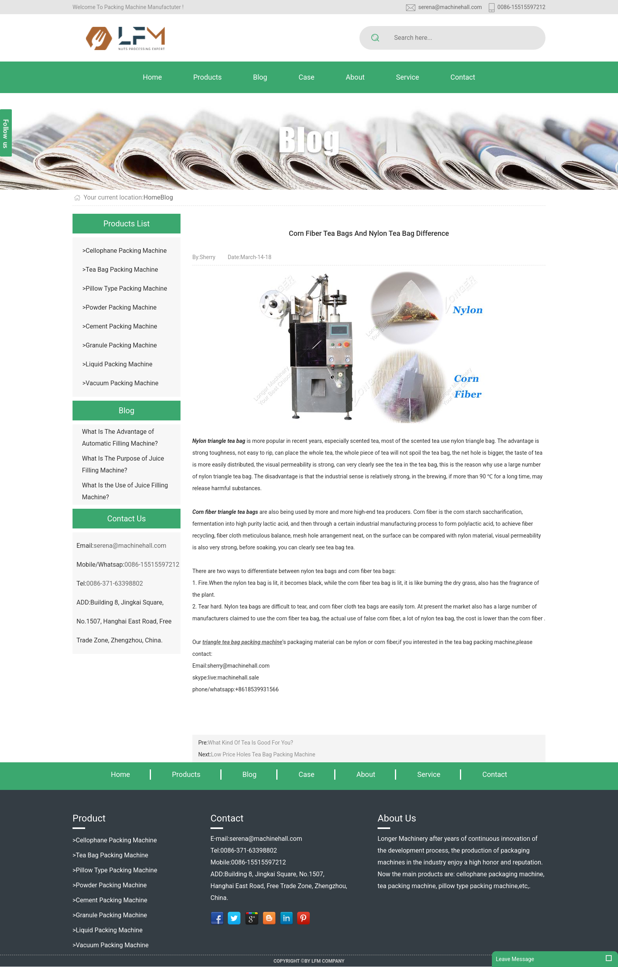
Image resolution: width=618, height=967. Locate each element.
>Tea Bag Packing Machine (120, 269)
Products (207, 77)
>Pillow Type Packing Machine (124, 288)
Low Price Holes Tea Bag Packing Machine (263, 754)
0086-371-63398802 (114, 583)
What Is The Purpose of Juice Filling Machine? (123, 464)
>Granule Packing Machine (119, 345)
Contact (462, 77)
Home (152, 77)
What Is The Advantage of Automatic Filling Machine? (120, 437)
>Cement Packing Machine (119, 326)
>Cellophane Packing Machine (124, 250)
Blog (260, 77)
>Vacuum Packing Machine (120, 383)
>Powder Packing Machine (119, 307)
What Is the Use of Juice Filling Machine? (125, 491)
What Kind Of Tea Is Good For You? (250, 742)
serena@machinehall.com (450, 7)
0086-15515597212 (521, 7)
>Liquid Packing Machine (117, 364)
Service (407, 77)
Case (306, 77)
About (355, 77)
